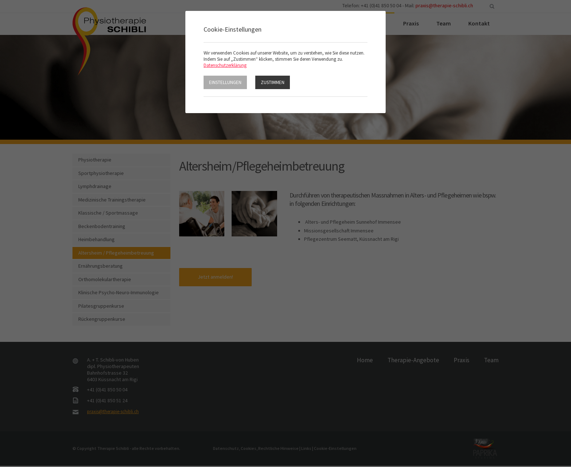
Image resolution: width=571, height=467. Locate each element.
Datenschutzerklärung (225, 65)
